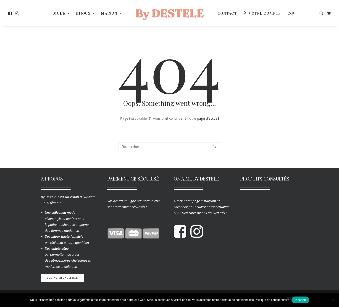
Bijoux (85, 13)
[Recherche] (169, 146)
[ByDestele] (169, 13)
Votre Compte (265, 13)
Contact (227, 13)
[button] (11, 13)
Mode (61, 13)
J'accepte (300, 300)
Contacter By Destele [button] (62, 278)
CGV (291, 13)
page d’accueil (208, 118)
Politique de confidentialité (272, 300)
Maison (111, 13)
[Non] (333, 300)
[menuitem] (11, 13)
